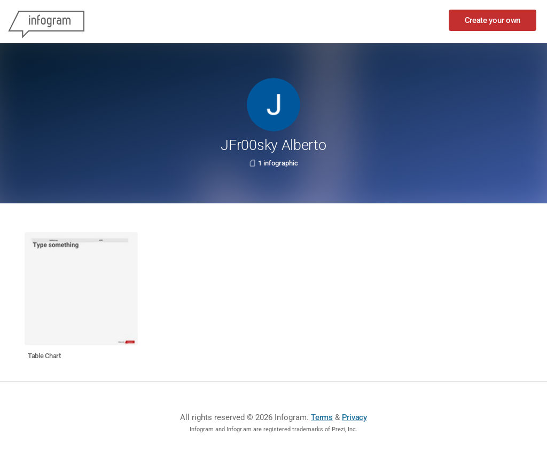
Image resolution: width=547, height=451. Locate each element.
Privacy (354, 417)
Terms (322, 417)
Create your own (493, 20)
